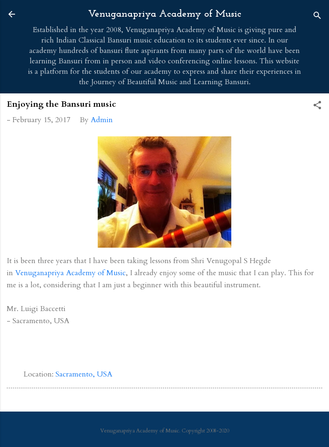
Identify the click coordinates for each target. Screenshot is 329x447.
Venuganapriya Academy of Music (164, 14)
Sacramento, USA (84, 374)
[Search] (317, 17)
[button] (317, 106)
